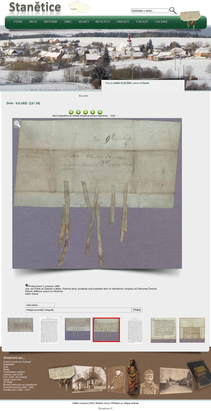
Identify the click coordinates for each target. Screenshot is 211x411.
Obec (68, 21)
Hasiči (84, 21)
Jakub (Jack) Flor (12, 379)
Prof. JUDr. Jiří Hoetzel (15, 377)
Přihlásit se (117, 403)
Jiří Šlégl (7, 382)
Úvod (18, 21)
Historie (50, 21)
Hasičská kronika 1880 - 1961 (18, 387)
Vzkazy (142, 21)
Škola (6, 369)
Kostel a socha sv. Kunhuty (17, 361)
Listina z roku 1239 (13, 374)
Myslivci (103, 21)
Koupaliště (8, 364)
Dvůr (5, 367)
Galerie (161, 21)
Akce (33, 21)
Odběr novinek (80, 403)
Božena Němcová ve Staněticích (20, 384)
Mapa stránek (131, 403)
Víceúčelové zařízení (14, 372)
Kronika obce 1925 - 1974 (16, 389)
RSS (91, 403)
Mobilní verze (103, 403)
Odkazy (123, 21)
